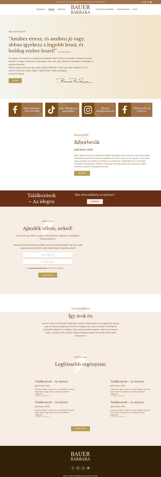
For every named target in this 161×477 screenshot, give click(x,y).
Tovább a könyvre (42, 396)
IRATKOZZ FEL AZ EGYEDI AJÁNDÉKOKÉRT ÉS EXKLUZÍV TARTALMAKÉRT (80, 2)
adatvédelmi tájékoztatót (37, 268)
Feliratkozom (47, 275)
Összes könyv (80, 429)
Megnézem (82, 173)
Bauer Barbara (80, 9)
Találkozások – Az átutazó (51, 381)
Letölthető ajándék (104, 9)
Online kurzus (123, 9)
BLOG (135, 9)
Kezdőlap (41, 9)
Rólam (51, 9)
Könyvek (61, 9)
